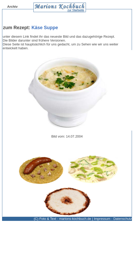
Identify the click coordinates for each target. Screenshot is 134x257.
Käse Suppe (45, 27)
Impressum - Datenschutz (113, 219)
